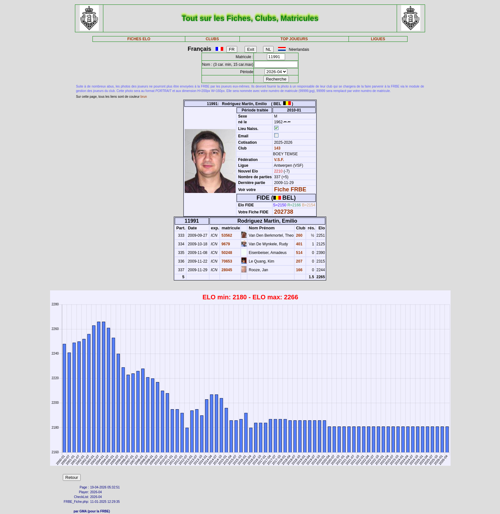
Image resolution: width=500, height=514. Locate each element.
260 (298, 235)
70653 (226, 261)
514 (298, 252)
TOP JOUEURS (294, 39)
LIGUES (378, 39)
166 (298, 270)
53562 (226, 235)
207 (298, 261)
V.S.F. (279, 159)
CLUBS (212, 39)
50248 (226, 252)
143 (276, 148)
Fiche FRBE (290, 189)
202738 (283, 212)
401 (298, 244)
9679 (225, 244)
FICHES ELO (138, 39)
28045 (226, 270)
